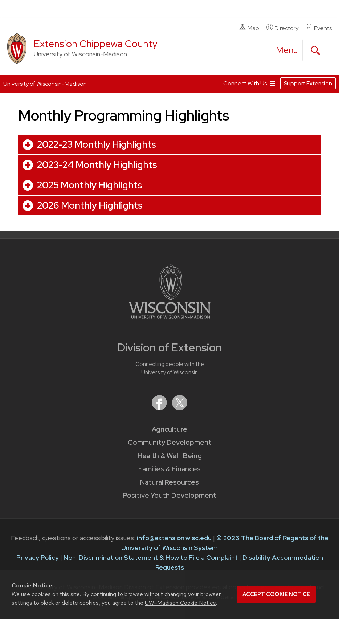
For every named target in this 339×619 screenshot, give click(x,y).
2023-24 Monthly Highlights (97, 165)
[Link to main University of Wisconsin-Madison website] (170, 316)
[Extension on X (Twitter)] (179, 407)
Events (319, 28)
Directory (282, 28)
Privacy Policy (37, 557)
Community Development (170, 442)
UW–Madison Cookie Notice (180, 603)
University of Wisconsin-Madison (45, 83)
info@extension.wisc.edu (174, 538)
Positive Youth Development (169, 495)
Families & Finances (169, 468)
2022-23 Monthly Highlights (96, 144)
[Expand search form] (315, 50)
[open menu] (287, 50)
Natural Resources (169, 482)
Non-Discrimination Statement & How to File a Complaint (151, 557)
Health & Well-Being (170, 455)
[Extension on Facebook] (160, 407)
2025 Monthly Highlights (89, 185)
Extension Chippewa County (96, 43)
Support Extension (308, 83)
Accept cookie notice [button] (276, 594)
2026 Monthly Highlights (90, 205)
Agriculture (169, 429)
